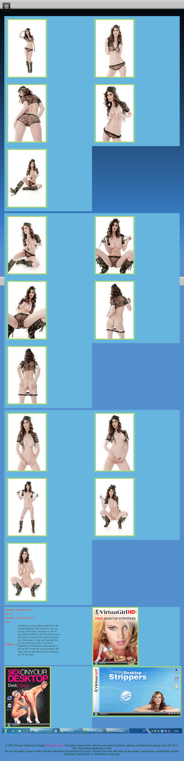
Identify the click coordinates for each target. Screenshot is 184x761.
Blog (49, 745)
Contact (59, 745)
